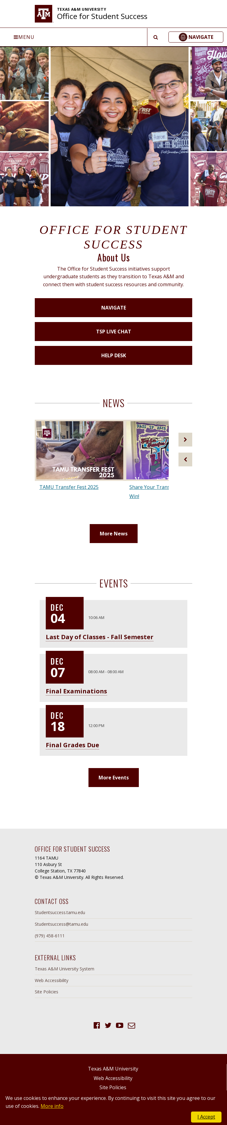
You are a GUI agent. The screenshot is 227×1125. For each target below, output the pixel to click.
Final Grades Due (72, 745)
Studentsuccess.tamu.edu (60, 912)
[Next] (185, 439)
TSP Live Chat (113, 331)
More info (52, 1106)
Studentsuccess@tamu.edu (61, 924)
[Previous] (185, 459)
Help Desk (113, 355)
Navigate (113, 307)
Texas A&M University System (64, 969)
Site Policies (46, 992)
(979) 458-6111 (50, 936)
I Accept (206, 1116)
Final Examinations (76, 691)
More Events (114, 777)
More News (114, 533)
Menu (24, 37)
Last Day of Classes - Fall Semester (99, 637)
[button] (195, 37)
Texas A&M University (113, 1068)
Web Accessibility (51, 980)
